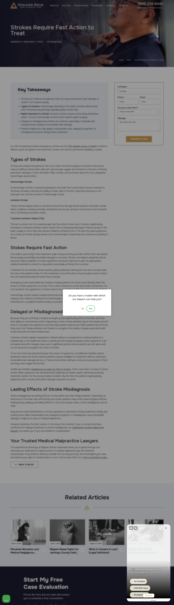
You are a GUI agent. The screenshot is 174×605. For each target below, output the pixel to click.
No (82, 308)
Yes (90, 308)
